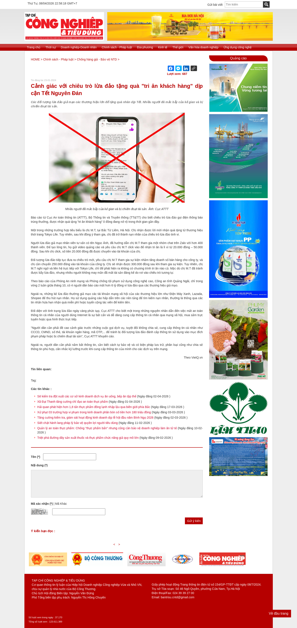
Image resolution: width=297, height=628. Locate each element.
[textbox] (244, 4)
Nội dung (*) (39, 465)
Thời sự (50, 47)
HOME (35, 59)
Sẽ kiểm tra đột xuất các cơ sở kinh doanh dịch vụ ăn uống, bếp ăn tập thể (87, 396)
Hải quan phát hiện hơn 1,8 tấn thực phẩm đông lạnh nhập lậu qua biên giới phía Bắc (93, 407)
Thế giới (177, 47)
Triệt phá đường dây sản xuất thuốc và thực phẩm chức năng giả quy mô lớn (88, 437)
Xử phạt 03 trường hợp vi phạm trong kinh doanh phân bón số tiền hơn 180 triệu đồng (94, 412)
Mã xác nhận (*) (42, 503)
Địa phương (145, 47)
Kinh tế (163, 47)
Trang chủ (34, 47)
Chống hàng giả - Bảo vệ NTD (97, 59)
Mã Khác (61, 503)
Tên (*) (35, 456)
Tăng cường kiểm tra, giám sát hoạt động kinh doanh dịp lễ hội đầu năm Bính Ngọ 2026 (95, 417)
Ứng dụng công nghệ (238, 47)
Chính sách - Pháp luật (117, 47)
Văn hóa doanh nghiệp (203, 47)
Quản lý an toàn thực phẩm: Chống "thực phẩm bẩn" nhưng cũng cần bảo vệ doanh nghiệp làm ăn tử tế (107, 428)
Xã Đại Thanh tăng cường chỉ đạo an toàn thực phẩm (72, 401)
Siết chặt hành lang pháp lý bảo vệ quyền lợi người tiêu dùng (77, 423)
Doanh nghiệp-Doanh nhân (79, 47)
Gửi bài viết (214, 4)
